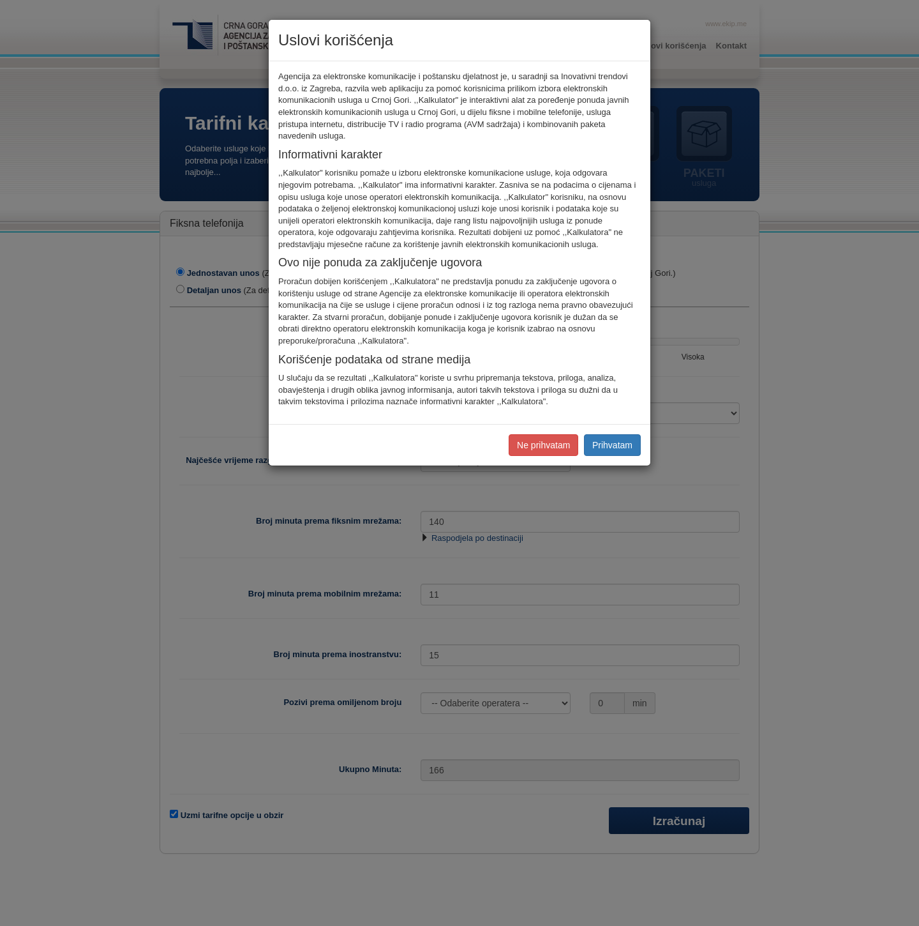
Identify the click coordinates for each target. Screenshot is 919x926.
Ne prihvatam (543, 445)
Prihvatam (612, 445)
